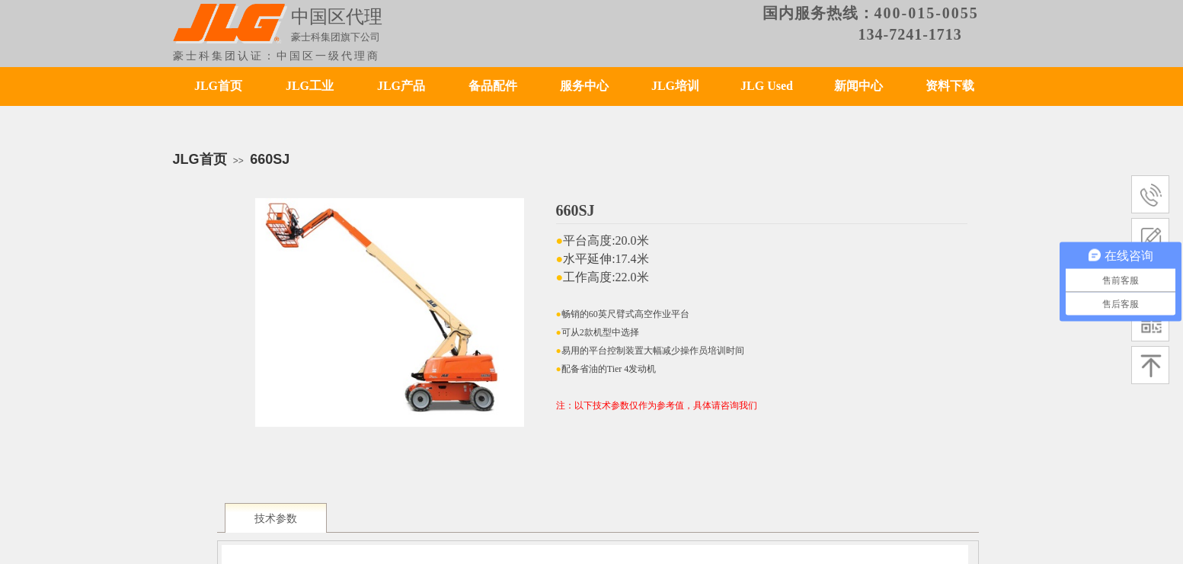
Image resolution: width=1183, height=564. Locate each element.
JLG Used (766, 85)
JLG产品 (401, 85)
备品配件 (492, 85)
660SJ (269, 159)
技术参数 (275, 518)
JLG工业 (310, 85)
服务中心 (584, 85)
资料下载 (950, 85)
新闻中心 (858, 85)
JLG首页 (218, 85)
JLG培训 (675, 85)
